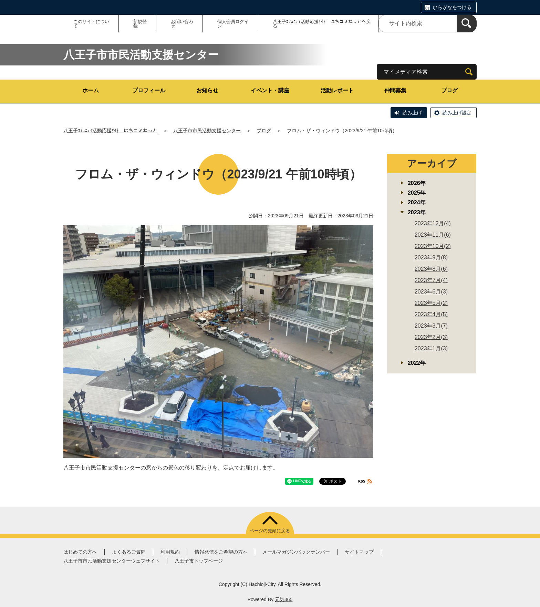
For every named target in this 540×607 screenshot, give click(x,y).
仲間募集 (395, 90)
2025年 (417, 193)
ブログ (449, 90)
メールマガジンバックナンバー (296, 552)
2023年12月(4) (433, 223)
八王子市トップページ (199, 561)
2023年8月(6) (431, 269)
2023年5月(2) (431, 303)
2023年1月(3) (431, 348)
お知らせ (207, 90)
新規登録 (140, 24)
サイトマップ (359, 552)
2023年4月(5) (431, 314)
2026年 (417, 183)
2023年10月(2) (433, 246)
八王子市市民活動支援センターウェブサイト (111, 561)
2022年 (417, 363)
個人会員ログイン (233, 24)
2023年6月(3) (431, 292)
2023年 (417, 212)
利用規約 (170, 552)
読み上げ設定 (457, 112)
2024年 (417, 202)
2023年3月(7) (431, 326)
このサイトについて (91, 24)
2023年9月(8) (431, 257)
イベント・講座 (270, 90)
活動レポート (337, 90)
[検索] (467, 23)
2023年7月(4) (431, 280)
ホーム (90, 90)
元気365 (283, 599)
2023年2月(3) (431, 337)
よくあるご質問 (129, 552)
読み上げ (412, 112)
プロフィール (148, 90)
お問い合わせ (182, 24)
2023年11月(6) (433, 235)
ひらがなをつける (452, 7)
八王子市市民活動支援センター (207, 130)
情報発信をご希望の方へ (221, 552)
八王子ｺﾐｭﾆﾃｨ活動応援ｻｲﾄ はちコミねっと (110, 130)
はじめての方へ (80, 552)
